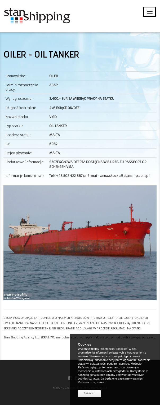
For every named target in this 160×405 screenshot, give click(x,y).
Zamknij (89, 393)
